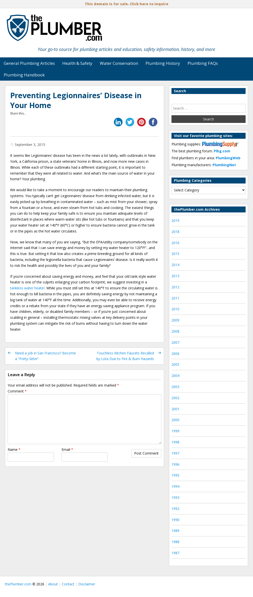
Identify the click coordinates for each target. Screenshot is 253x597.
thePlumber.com (18, 584)
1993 (175, 497)
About (53, 584)
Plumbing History (163, 63)
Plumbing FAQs (203, 63)
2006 (175, 353)
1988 (175, 541)
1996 (175, 464)
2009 (175, 320)
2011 (175, 298)
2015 (175, 253)
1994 (175, 486)
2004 (175, 375)
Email (67, 449)
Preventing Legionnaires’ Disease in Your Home (76, 100)
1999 (175, 431)
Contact (68, 584)
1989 (175, 530)
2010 (175, 309)
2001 (175, 409)
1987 (175, 553)
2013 (175, 276)
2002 (175, 397)
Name (14, 449)
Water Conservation (119, 63)
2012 (175, 287)
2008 (175, 331)
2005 (175, 364)
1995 (175, 475)
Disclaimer (86, 584)
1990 (175, 519)
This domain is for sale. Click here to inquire (126, 3)
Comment (17, 391)
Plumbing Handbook (24, 75)
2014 (175, 264)
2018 (175, 231)
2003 (175, 386)
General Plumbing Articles (29, 63)
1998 (175, 442)
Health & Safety (77, 63)
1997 (175, 453)
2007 (175, 342)
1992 (175, 508)
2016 (175, 242)
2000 (175, 419)
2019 (175, 220)
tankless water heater (27, 288)
